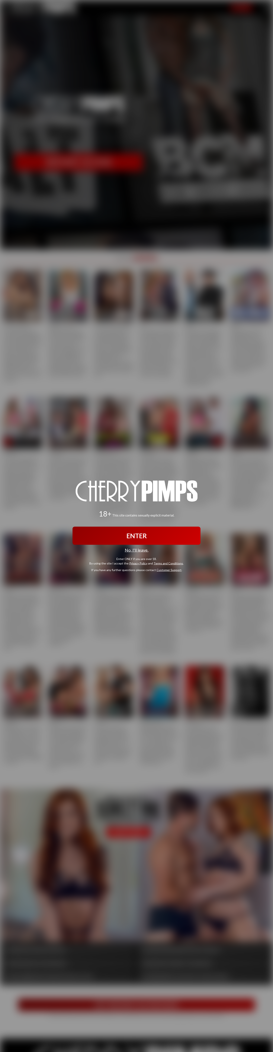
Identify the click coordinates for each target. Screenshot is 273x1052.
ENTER (136, 536)
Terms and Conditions (168, 563)
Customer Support (169, 570)
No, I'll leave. (136, 550)
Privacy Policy (138, 563)
